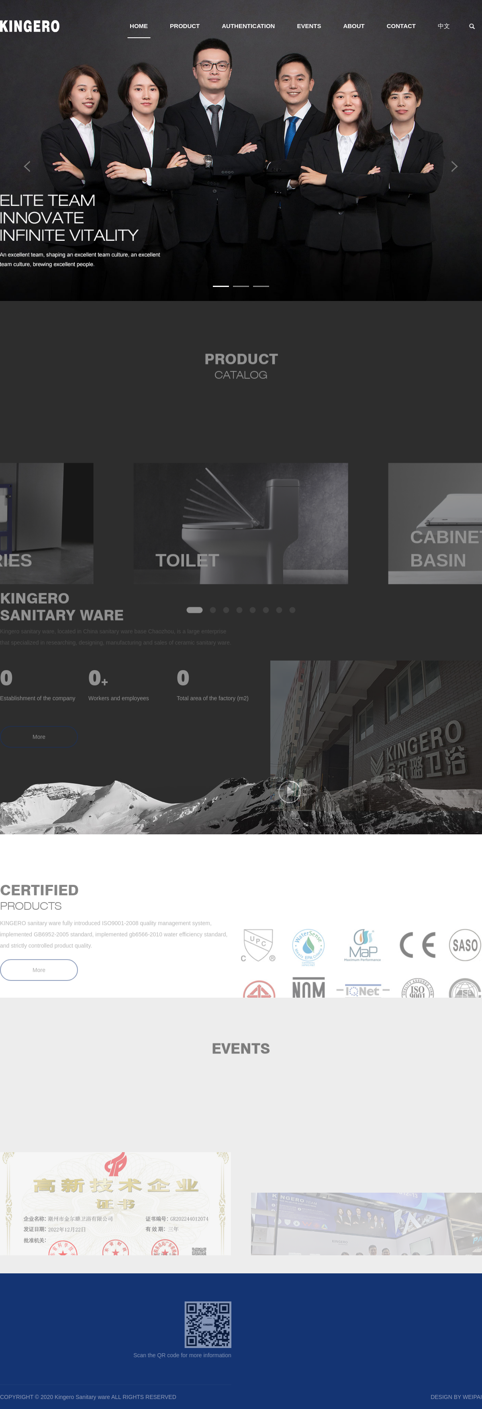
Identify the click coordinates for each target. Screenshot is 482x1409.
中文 (444, 25)
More (39, 746)
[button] (221, 286)
